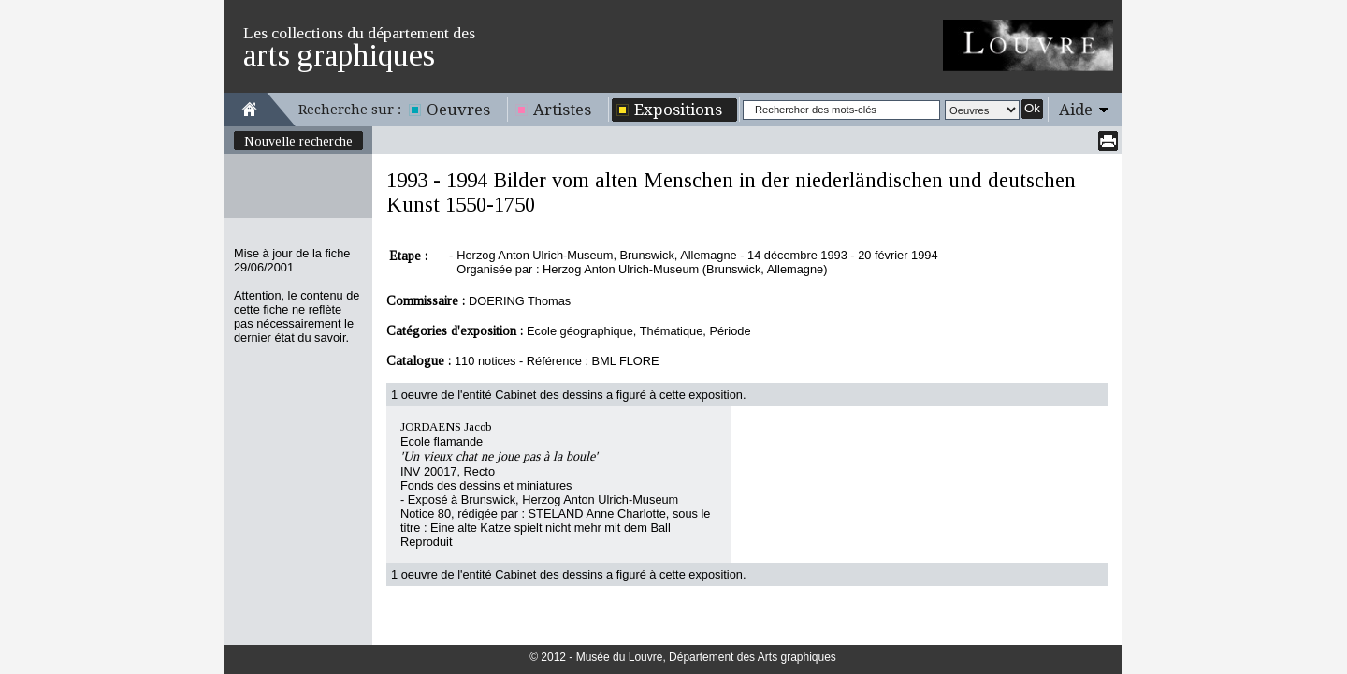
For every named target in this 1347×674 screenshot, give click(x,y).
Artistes (562, 109)
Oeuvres (458, 109)
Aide (1076, 109)
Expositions (678, 109)
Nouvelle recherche (298, 141)
